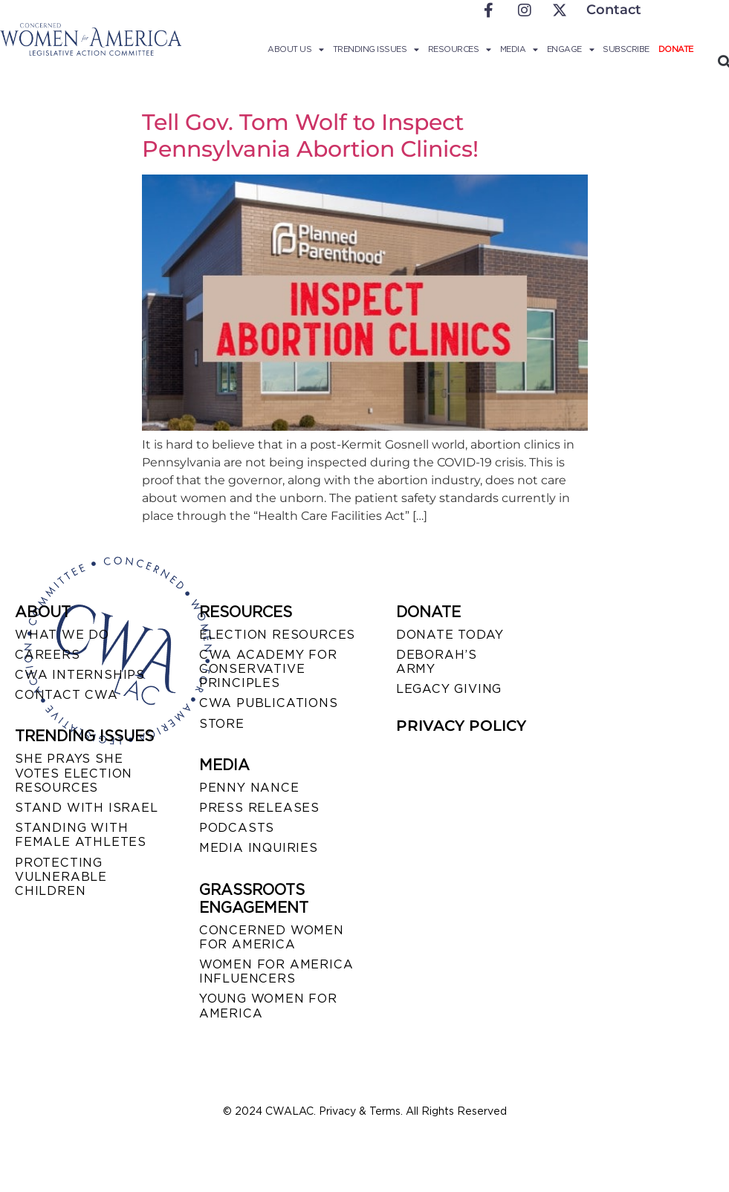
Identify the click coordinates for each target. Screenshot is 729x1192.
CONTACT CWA (66, 695)
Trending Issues (376, 49)
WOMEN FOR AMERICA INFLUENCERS (276, 971)
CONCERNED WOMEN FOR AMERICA (271, 937)
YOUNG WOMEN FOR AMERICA (268, 1005)
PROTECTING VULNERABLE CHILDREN (61, 877)
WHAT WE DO (62, 635)
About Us (296, 49)
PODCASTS (236, 828)
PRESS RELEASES (259, 808)
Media (519, 49)
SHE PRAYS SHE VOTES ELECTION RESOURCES (73, 773)
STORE (221, 724)
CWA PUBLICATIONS (268, 703)
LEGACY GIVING (449, 689)
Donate (675, 49)
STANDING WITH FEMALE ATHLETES (80, 835)
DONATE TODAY (450, 635)
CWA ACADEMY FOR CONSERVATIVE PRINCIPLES (268, 669)
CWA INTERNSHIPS (80, 675)
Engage (570, 49)
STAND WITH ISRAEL (86, 808)
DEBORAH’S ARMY (436, 662)
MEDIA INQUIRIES (258, 848)
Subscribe (626, 49)
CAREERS (47, 655)
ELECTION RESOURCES (277, 635)
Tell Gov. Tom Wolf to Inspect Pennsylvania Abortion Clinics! (310, 135)
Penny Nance (249, 788)
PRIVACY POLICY (461, 726)
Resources (459, 49)
